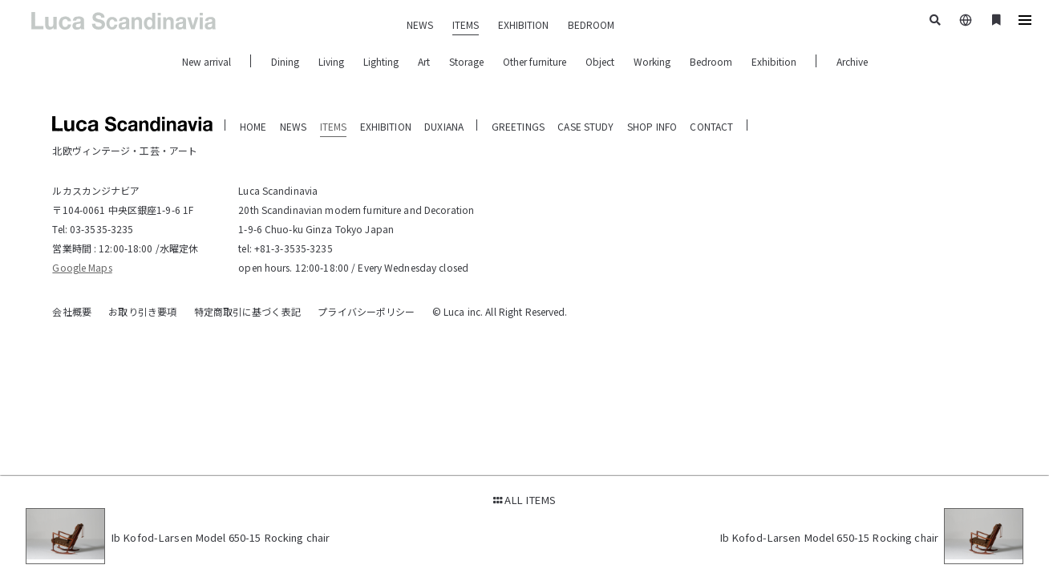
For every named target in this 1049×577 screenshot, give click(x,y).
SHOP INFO (652, 126)
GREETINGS (518, 126)
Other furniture (534, 61)
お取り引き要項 (142, 311)
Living (331, 61)
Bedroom (711, 61)
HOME (253, 126)
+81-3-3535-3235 (293, 248)
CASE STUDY (585, 126)
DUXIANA (444, 126)
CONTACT (711, 126)
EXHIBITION (523, 24)
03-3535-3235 (101, 229)
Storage (466, 61)
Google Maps (81, 267)
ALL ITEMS (524, 499)
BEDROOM (591, 24)
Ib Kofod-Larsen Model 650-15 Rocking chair (220, 537)
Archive (852, 61)
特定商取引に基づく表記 (247, 311)
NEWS (420, 24)
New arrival (206, 61)
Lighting (381, 61)
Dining (285, 61)
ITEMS (465, 24)
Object (599, 61)
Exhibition (773, 61)
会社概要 (71, 311)
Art (424, 61)
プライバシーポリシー (366, 311)
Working (652, 61)
